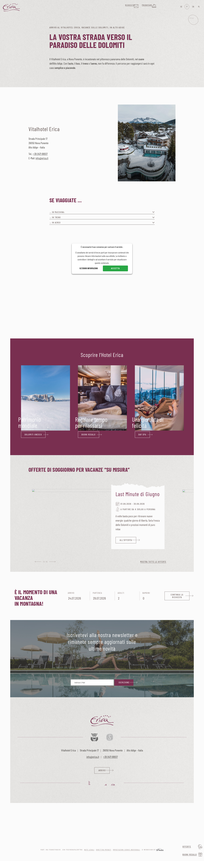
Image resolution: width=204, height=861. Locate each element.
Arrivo (77, 596)
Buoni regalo (190, 854)
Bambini (152, 596)
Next (52, 562)
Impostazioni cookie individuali (126, 850)
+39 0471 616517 (40, 154)
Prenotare (159, 6)
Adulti (127, 596)
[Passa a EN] (192, 6)
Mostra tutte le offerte (153, 562)
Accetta (115, 268)
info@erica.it (42, 158)
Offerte (187, 846)
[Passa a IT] (187, 6)
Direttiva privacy (103, 850)
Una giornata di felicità (148, 422)
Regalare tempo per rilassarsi (91, 422)
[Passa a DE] (181, 6)
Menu (191, 26)
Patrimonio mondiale (29, 422)
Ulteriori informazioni (89, 268)
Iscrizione (123, 682)
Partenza (102, 596)
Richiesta (138, 6)
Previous (38, 562)
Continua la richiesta (177, 596)
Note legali (89, 850)
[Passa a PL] (198, 6)
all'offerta (126, 540)
